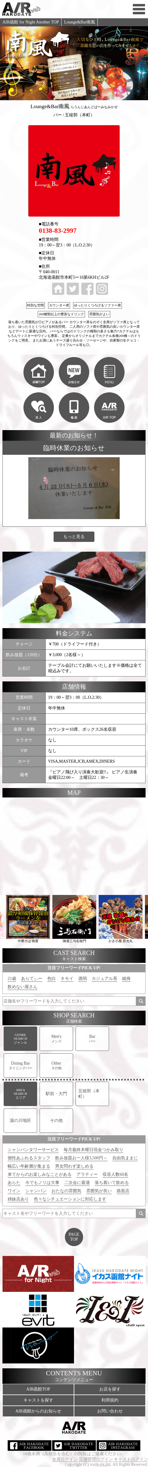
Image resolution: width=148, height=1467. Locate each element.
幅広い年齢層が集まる (29, 1166)
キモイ (67, 978)
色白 (51, 978)
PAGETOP (74, 1237)
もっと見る (74, 536)
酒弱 (82, 978)
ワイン (14, 1191)
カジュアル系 (104, 978)
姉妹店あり (18, 1199)
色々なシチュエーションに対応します (70, 1199)
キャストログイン (131, 1459)
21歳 (12, 978)
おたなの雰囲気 (66, 1191)
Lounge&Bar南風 (79, 22)
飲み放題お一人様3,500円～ (81, 1158)
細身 (126, 978)
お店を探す (110, 1389)
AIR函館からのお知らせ (38, 1411)
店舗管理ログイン (96, 1459)
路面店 (123, 1191)
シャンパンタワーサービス (33, 1149)
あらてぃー (31, 978)
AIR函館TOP (38, 1389)
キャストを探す (38, 1400)
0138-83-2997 (57, 230)
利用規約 (109, 1400)
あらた (14, 1182)
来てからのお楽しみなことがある (40, 1174)
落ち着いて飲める (112, 1182)
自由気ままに (125, 1158)
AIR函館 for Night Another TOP (30, 22)
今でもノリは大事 (42, 1182)
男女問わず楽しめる (74, 1166)
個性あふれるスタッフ (29, 1158)
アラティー (87, 1174)
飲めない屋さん (22, 986)
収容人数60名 (115, 1174)
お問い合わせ (110, 1411)
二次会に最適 (77, 1182)
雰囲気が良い (99, 1191)
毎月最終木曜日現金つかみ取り (93, 1149)
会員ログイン (65, 1459)
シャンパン (36, 1191)
